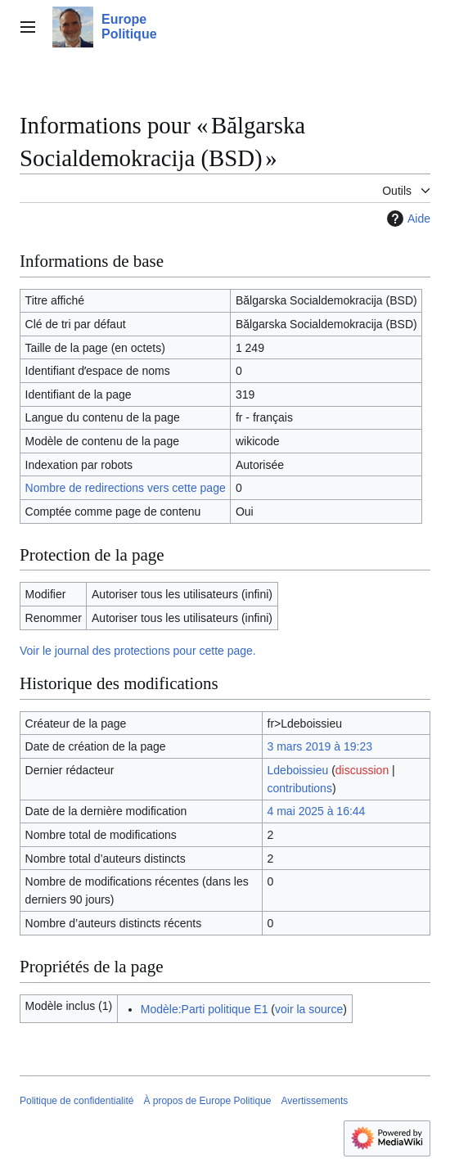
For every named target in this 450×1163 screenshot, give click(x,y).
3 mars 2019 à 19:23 (320, 746)
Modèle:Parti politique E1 (204, 1009)
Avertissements (315, 1101)
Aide (406, 218)
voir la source (309, 1009)
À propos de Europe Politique (207, 1101)
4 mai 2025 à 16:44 (317, 811)
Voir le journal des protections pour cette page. (138, 650)
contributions (300, 788)
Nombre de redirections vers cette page (125, 487)
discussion (362, 770)
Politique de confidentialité (76, 1101)
